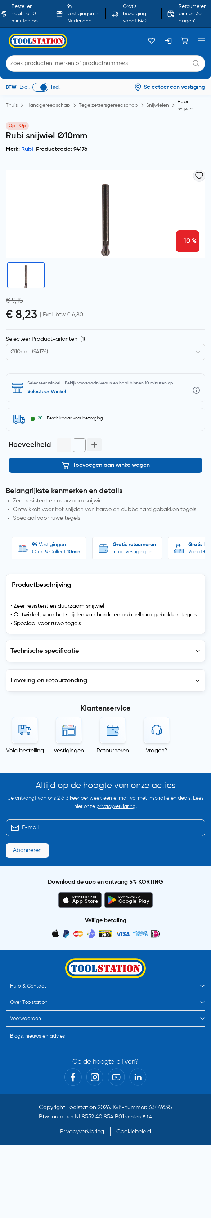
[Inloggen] (168, 41)
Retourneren (112, 751)
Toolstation (81, 1108)
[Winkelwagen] (185, 41)
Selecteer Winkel (46, 391)
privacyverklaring (116, 806)
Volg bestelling (25, 751)
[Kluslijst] (152, 41)
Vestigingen (69, 751)
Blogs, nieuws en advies (37, 1036)
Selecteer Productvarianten (45, 339)
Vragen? (156, 751)
